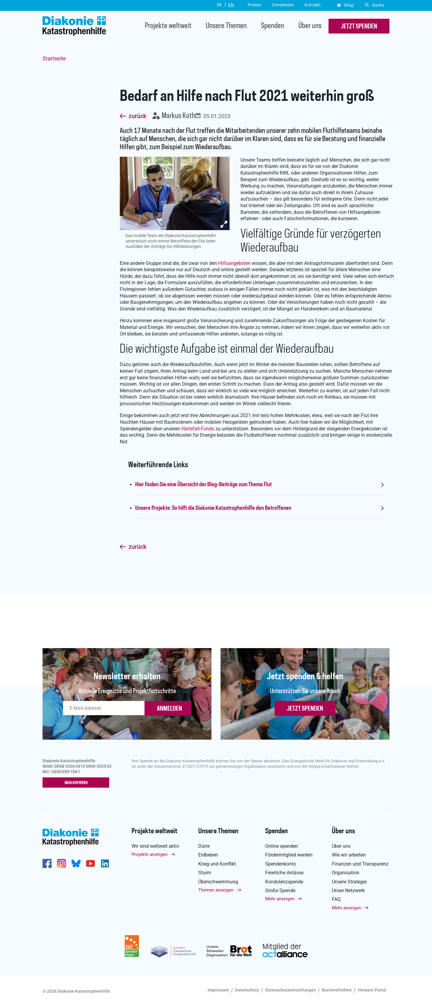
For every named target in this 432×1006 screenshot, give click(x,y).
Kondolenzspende (284, 882)
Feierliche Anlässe (284, 873)
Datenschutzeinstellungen (290, 990)
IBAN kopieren (77, 783)
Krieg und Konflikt (217, 864)
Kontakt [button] (313, 4)
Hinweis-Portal (372, 990)
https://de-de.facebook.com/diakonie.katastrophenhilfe (47, 863)
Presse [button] (254, 4)
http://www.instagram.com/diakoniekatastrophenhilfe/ (61, 863)
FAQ (336, 899)
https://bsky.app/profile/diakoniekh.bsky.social (76, 863)
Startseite (54, 58)
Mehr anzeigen (279, 899)
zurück (137, 116)
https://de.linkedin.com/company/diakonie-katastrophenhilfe (105, 863)
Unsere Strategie (349, 882)
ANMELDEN (169, 709)
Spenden (272, 26)
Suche (374, 5)
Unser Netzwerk (348, 890)
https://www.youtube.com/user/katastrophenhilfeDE (90, 863)
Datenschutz (247, 990)
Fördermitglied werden (289, 855)
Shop (345, 5)
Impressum (218, 990)
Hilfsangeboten (234, 263)
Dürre (204, 846)
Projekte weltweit (168, 26)
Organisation (345, 873)
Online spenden (281, 846)
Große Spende (280, 890)
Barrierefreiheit (337, 990)
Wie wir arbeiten (349, 855)
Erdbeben (208, 855)
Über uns (310, 26)
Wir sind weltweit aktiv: (156, 846)
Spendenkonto (280, 864)
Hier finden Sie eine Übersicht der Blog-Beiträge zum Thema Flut (203, 484)
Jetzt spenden (305, 709)
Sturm (204, 873)
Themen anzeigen (215, 890)
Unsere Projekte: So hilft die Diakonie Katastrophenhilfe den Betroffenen (213, 508)
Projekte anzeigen (149, 854)
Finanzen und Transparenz (360, 864)
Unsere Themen (226, 26)
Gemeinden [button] (283, 4)
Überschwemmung (218, 882)
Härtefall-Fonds (197, 429)
